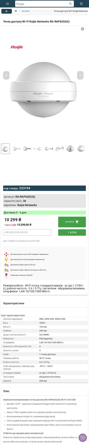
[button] (82, 438)
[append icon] (70, 4)
